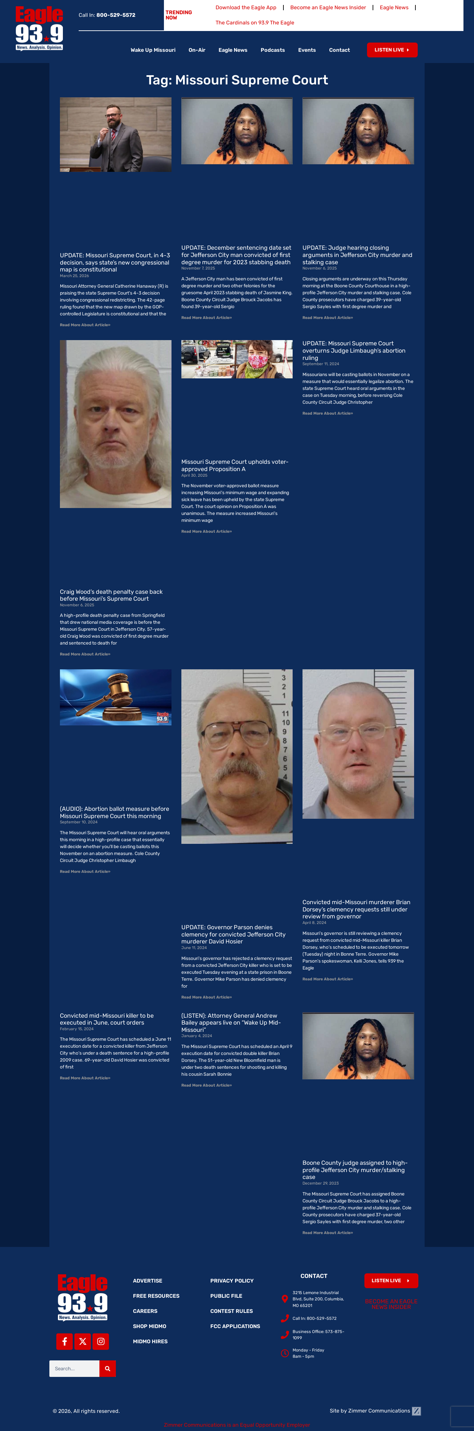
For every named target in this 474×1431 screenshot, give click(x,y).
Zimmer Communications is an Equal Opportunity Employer (237, 1425)
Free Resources (156, 1296)
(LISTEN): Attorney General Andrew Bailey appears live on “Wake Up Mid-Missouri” (231, 1023)
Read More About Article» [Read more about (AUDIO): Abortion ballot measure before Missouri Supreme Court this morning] (85, 871)
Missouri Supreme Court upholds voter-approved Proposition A (235, 465)
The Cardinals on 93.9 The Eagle (255, 22)
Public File (226, 1296)
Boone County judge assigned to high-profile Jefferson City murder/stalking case (355, 1170)
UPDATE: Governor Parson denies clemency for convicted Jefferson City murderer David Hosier (233, 934)
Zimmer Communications (384, 1411)
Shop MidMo (149, 1326)
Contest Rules (231, 1311)
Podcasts (273, 50)
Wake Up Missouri (153, 50)
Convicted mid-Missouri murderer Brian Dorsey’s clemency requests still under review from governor (356, 909)
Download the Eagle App (246, 7)
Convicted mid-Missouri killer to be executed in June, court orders (107, 1019)
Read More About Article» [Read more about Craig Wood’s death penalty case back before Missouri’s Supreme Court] (85, 654)
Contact (339, 50)
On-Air (197, 50)
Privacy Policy (232, 1281)
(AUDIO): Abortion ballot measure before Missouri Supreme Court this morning (114, 812)
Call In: (107, 15)
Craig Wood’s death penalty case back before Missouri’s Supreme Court (111, 595)
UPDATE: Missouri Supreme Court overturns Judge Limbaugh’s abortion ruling (354, 350)
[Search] (107, 1368)
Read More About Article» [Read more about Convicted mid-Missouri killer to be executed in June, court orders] (85, 1078)
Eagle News (394, 7)
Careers (145, 1311)
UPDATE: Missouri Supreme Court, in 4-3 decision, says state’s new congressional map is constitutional (115, 262)
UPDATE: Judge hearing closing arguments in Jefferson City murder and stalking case (357, 255)
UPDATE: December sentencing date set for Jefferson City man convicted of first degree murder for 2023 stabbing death (236, 255)
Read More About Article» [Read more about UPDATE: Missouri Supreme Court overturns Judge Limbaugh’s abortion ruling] (328, 413)
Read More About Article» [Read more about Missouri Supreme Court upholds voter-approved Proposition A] (206, 531)
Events (307, 50)
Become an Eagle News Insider (328, 7)
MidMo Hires (150, 1341)
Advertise (147, 1281)
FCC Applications (235, 1326)
